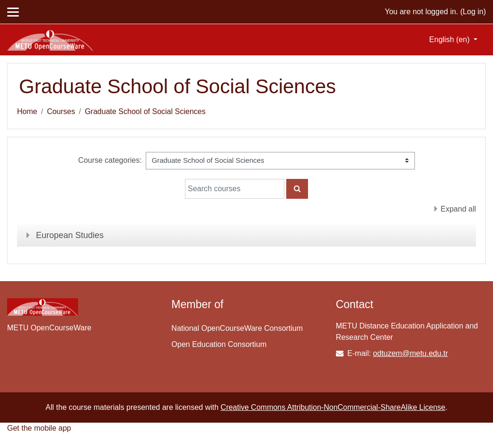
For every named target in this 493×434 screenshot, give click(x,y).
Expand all (458, 209)
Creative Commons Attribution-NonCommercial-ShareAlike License (332, 407)
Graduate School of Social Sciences (145, 111)
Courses (61, 111)
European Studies (70, 235)
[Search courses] (234, 189)
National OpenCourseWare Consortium (237, 328)
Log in (473, 12)
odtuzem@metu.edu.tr (410, 353)
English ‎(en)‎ (450, 39)
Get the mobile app (39, 428)
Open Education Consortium (218, 344)
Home (27, 111)
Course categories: (109, 160)
